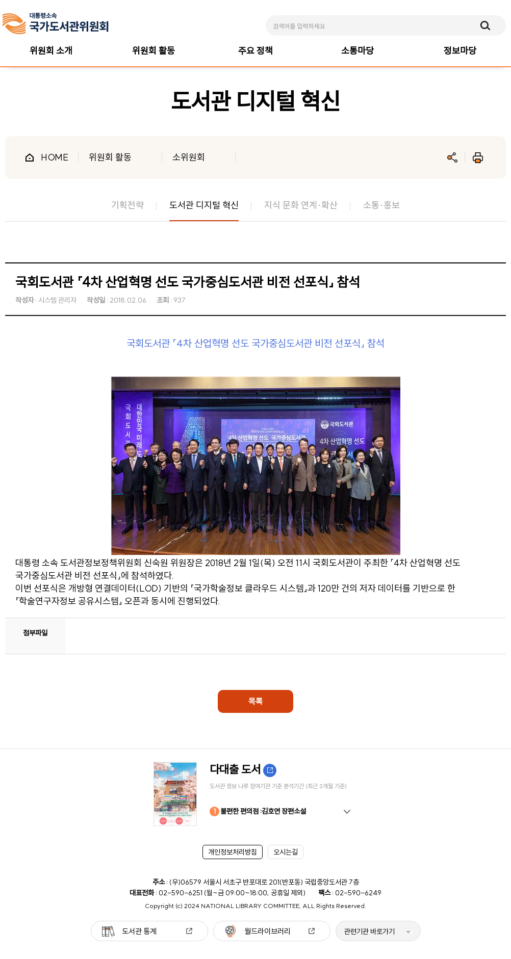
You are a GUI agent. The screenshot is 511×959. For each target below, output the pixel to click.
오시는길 (285, 852)
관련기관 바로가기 (369, 931)
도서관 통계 (139, 931)
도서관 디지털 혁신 (204, 205)
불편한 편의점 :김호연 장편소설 (258, 811)
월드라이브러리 (267, 931)
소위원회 (188, 157)
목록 (255, 701)
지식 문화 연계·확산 (301, 205)
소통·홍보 (381, 205)
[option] (255, 794)
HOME (54, 157)
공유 (452, 157)
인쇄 (478, 157)
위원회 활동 (110, 157)
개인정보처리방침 (232, 852)
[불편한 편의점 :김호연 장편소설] (255, 794)
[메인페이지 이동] (56, 24)
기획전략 (127, 205)
